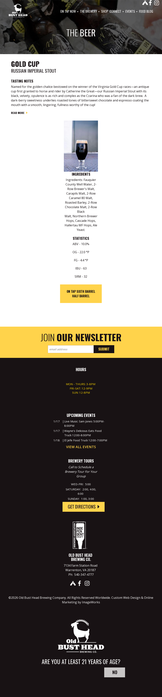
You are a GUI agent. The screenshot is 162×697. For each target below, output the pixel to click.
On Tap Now (69, 11)
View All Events (81, 447)
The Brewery (90, 11)
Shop (104, 11)
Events (131, 11)
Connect (117, 11)
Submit (104, 349)
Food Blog (146, 11)
